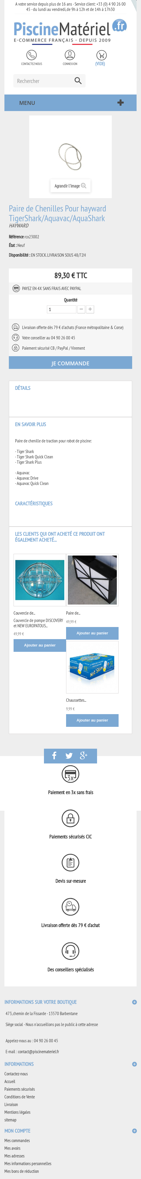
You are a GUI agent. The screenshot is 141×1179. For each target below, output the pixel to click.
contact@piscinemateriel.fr (38, 1051)
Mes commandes (17, 1140)
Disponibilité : (19, 255)
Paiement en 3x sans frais (70, 792)
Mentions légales (17, 1112)
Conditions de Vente (19, 1097)
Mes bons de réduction (21, 1171)
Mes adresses (14, 1156)
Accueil (9, 1081)
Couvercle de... (24, 613)
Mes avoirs (12, 1148)
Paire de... (73, 613)
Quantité (70, 300)
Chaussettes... (76, 700)
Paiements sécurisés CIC (70, 837)
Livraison (11, 1104)
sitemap (10, 1120)
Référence (16, 237)
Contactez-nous (31, 64)
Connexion (70, 64)
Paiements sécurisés (19, 1089)
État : (13, 245)
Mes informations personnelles (27, 1163)
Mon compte (17, 1130)
